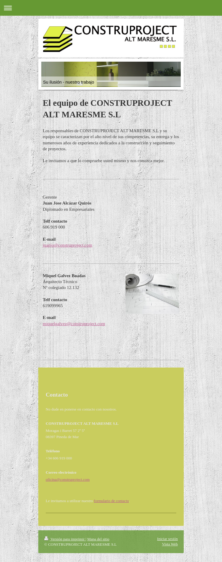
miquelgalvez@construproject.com (74, 323)
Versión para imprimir (64, 539)
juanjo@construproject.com (67, 245)
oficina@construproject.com (68, 479)
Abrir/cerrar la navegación (111, 7)
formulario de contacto (111, 501)
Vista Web (170, 544)
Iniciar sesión (167, 539)
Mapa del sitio (98, 539)
